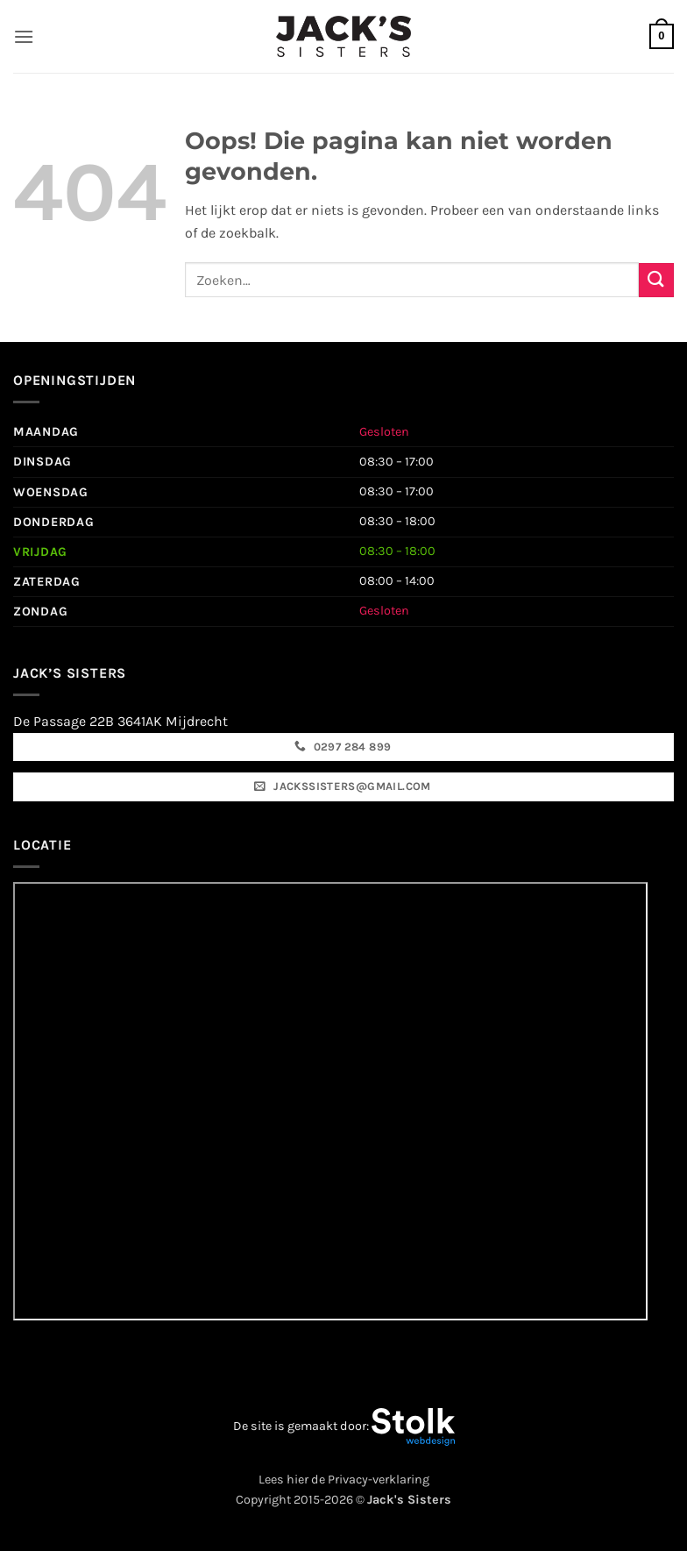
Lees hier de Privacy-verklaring (344, 1479)
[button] (23, 36)
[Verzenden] (656, 280)
